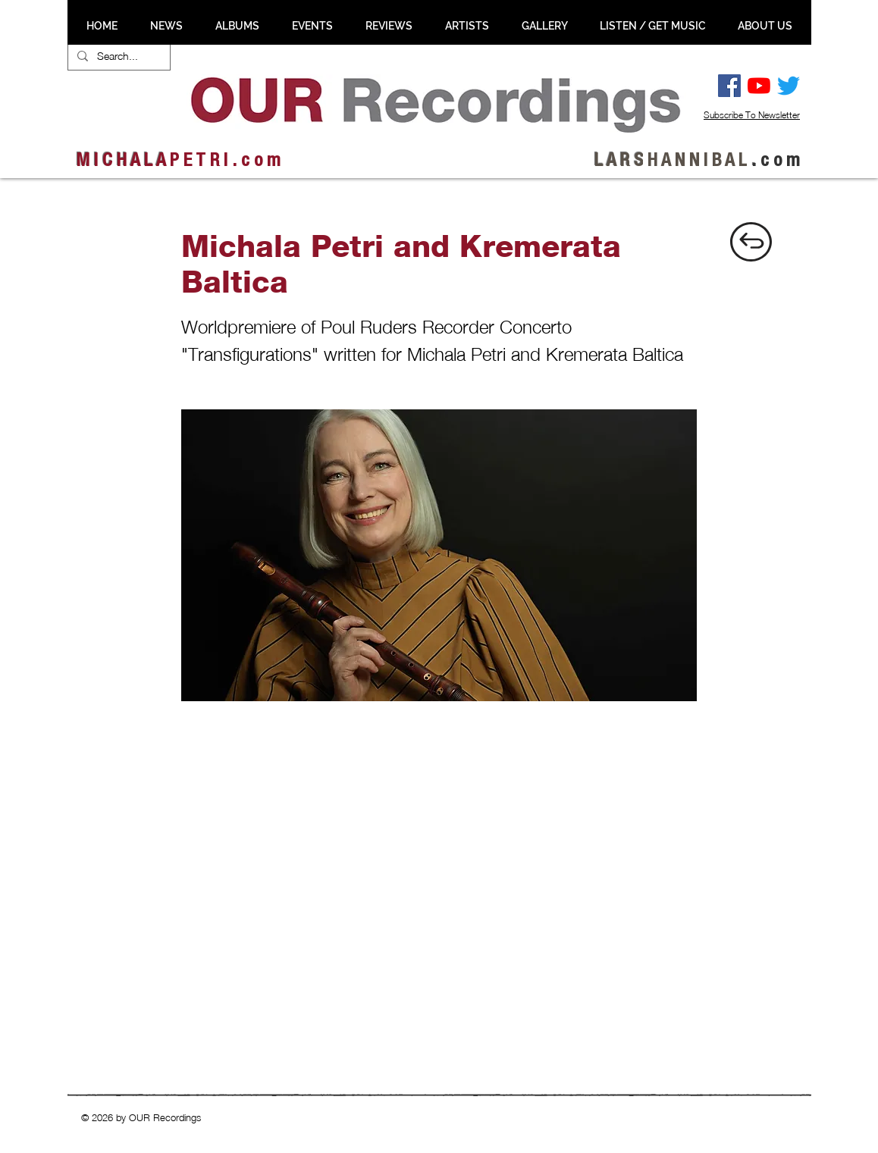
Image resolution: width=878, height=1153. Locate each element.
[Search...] (117, 56)
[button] (166, 26)
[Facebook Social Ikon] (729, 85)
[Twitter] (788, 85)
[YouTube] (759, 85)
